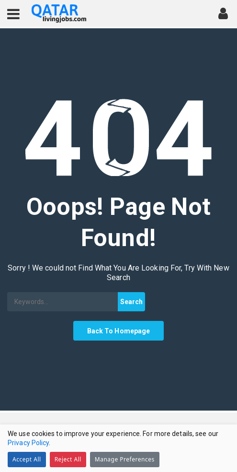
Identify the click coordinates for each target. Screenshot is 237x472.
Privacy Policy (28, 443)
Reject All (68, 459)
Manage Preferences (125, 459)
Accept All (26, 459)
